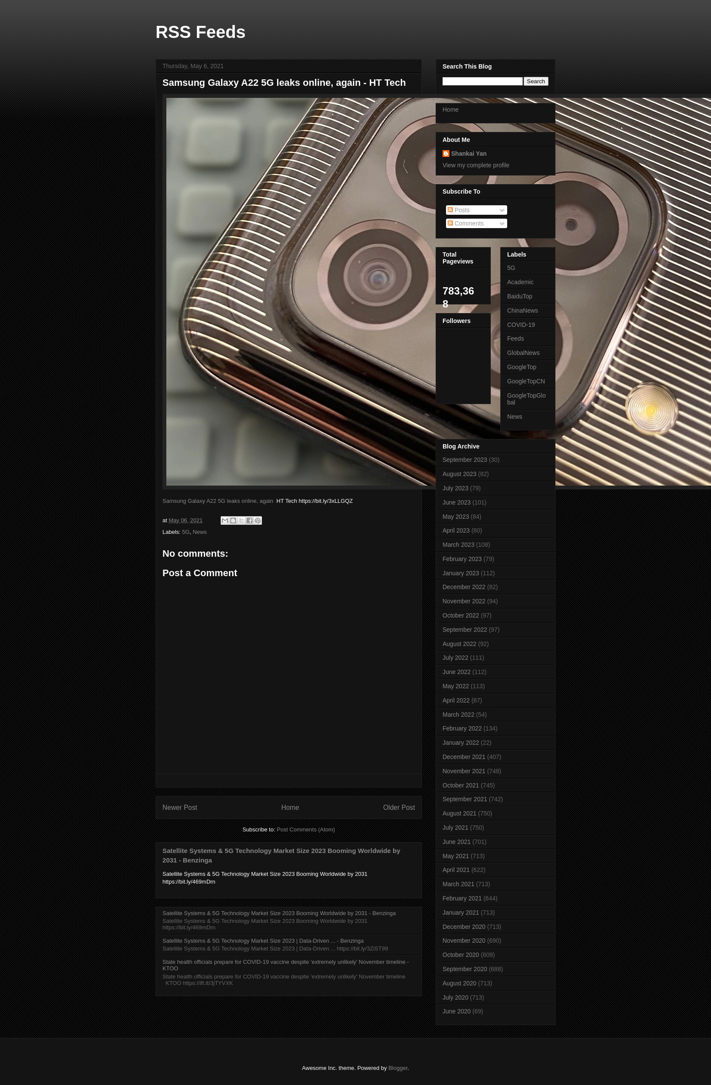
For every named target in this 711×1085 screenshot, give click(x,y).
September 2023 (465, 459)
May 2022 (456, 686)
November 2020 (464, 940)
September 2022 (465, 629)
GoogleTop (521, 367)
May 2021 (456, 856)
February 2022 (462, 728)
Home (290, 807)
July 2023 (455, 488)
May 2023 (456, 516)
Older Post (399, 807)
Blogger (397, 1068)
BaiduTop (519, 296)
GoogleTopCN (526, 381)
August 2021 (460, 813)
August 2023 (460, 473)
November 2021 (464, 771)
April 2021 (456, 869)
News (200, 532)
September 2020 (465, 969)
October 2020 (461, 954)
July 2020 (455, 997)
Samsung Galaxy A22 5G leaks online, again (217, 501)
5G (186, 532)
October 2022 (461, 615)
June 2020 (457, 1011)
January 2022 (461, 742)
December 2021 (464, 756)
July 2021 (455, 827)
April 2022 (456, 700)
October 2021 (461, 785)
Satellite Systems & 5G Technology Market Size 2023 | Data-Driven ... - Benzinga (263, 941)
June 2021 (457, 841)
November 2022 (464, 601)
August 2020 (460, 983)
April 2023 (456, 530)
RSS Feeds (201, 31)
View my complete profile (476, 165)
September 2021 (465, 799)
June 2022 (457, 671)
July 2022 (455, 657)
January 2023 (461, 573)
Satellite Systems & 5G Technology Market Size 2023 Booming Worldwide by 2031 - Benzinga (279, 913)
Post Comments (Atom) (306, 829)
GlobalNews (523, 352)
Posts (459, 210)
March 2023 (458, 544)
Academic (520, 282)
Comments (466, 223)
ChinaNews (522, 310)
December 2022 (464, 586)
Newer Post (179, 807)
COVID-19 (521, 324)
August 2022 (460, 643)
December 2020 (464, 926)
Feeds (515, 338)
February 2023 (462, 558)
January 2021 (461, 912)
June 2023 (457, 502)
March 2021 (458, 884)
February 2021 (462, 898)
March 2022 (458, 714)
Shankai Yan (468, 153)
